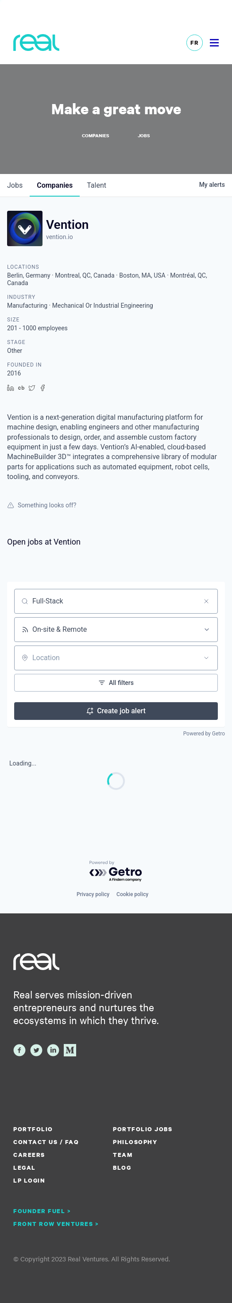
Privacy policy (93, 894)
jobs (15, 185)
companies (55, 185)
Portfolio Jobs (142, 1129)
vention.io (59, 236)
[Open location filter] (206, 658)
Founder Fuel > (42, 1211)
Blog (122, 1168)
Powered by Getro (204, 734)
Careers (29, 1155)
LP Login (29, 1180)
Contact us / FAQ (46, 1142)
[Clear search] (206, 601)
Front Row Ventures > (56, 1224)
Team (122, 1155)
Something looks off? (41, 505)
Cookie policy (132, 894)
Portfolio (33, 1129)
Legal (24, 1168)
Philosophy (135, 1142)
